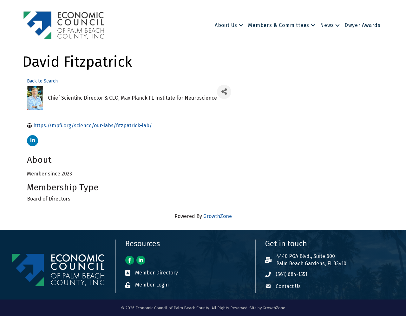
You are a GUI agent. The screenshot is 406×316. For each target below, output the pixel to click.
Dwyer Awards (362, 25)
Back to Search (42, 81)
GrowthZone (217, 216)
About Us (226, 25)
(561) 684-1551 (291, 274)
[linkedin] (32, 140)
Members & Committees (278, 25)
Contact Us (288, 286)
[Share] (224, 92)
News (327, 25)
